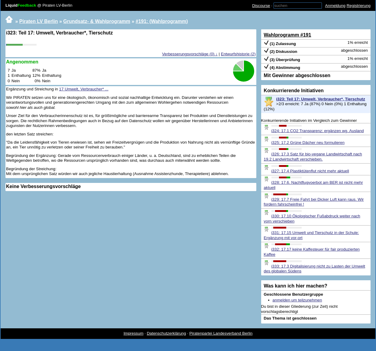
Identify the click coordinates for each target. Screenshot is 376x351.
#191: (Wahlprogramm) (162, 21)
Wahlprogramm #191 (287, 34)
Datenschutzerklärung (166, 333)
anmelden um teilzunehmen (297, 300)
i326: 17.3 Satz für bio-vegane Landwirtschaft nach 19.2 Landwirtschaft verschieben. (313, 156)
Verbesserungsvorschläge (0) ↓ (190, 54)
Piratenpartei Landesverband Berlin (220, 333)
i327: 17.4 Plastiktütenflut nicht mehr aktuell (310, 171)
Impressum (134, 333)
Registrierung (359, 5)
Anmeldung (335, 5)
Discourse (261, 5)
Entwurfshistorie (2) (238, 54)
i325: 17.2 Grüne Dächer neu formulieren (308, 142)
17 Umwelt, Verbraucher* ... (84, 89)
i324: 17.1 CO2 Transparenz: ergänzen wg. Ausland (317, 130)
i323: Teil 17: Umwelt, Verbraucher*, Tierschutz (320, 99)
